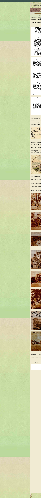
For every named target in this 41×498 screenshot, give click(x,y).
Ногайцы (36, 360)
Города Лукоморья (36, 13)
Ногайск (33, 360)
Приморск (38, 360)
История (40, 13)
